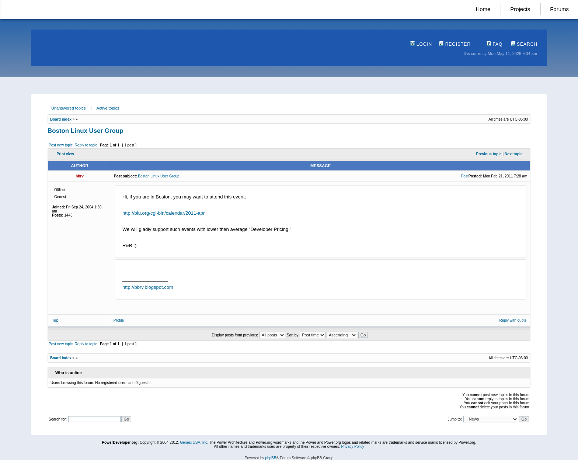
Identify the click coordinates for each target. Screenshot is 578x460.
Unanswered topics (68, 108)
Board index (61, 119)
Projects (520, 9)
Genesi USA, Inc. (194, 442)
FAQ (494, 44)
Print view (65, 154)
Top (55, 320)
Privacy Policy (352, 447)
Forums (559, 9)
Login (421, 44)
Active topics (108, 108)
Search (524, 44)
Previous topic (489, 154)
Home (483, 9)
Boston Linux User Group (85, 130)
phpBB (270, 458)
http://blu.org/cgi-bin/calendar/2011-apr (163, 213)
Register (455, 44)
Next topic (513, 154)
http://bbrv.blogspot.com (147, 287)
